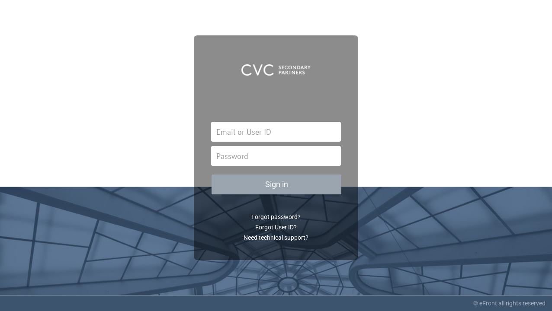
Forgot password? (276, 216)
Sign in (276, 184)
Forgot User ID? (276, 227)
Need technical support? (276, 237)
